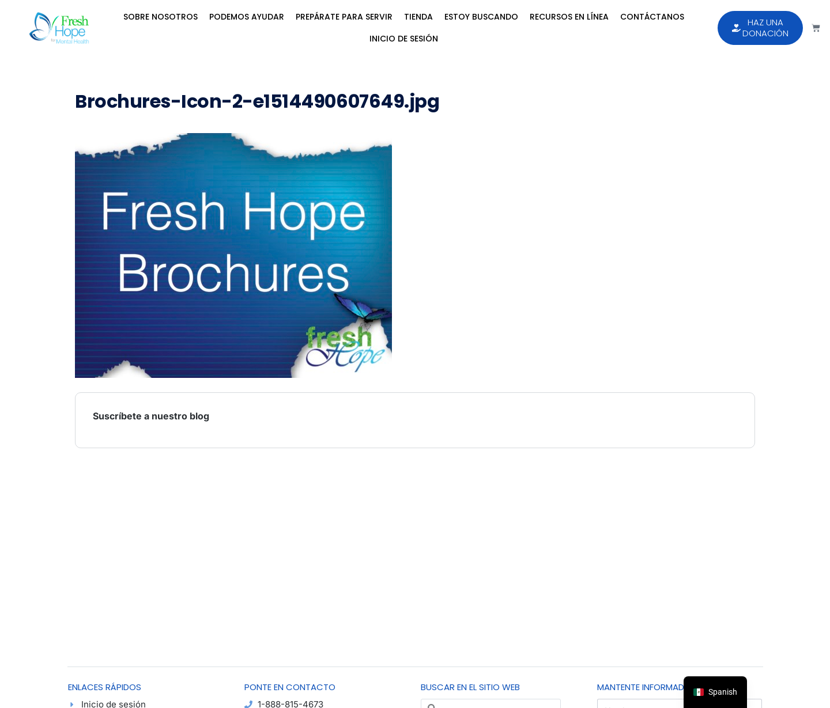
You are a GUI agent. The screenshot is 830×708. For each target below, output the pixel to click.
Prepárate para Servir (344, 16)
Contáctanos (652, 16)
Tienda (418, 16)
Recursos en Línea (569, 16)
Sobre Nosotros (160, 16)
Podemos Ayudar (246, 16)
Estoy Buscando (481, 16)
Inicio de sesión (403, 38)
